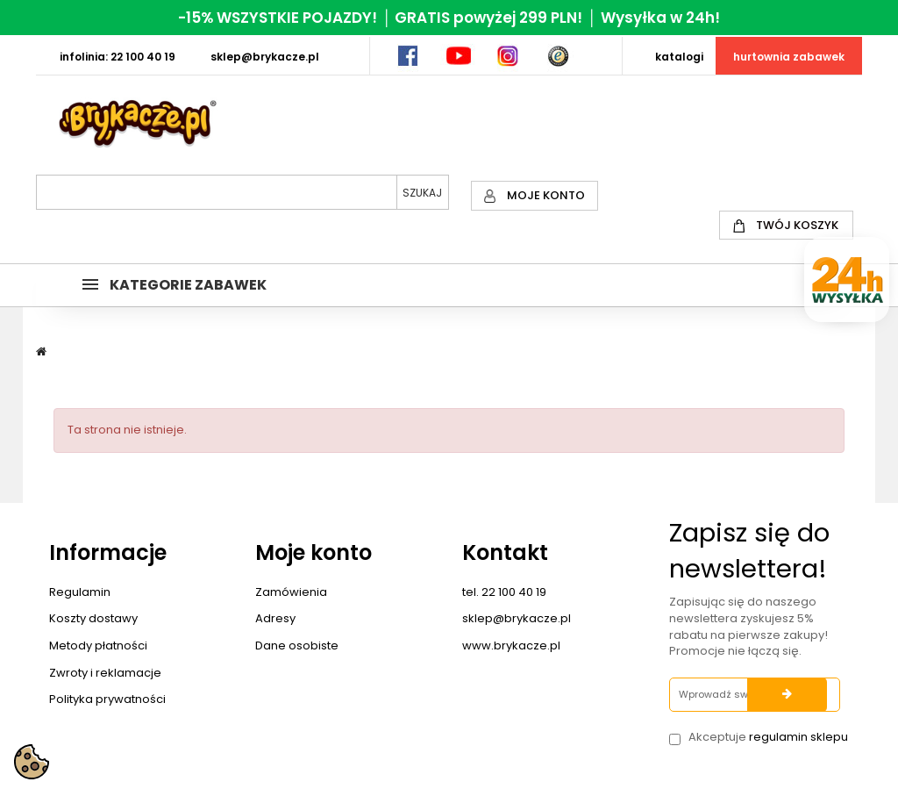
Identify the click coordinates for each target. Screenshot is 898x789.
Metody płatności (98, 645)
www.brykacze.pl (511, 645)
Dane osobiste (297, 645)
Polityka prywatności (107, 699)
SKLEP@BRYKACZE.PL (264, 56)
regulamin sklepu (798, 736)
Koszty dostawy (93, 618)
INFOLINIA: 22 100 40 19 (117, 56)
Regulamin (79, 592)
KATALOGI (679, 56)
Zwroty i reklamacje (105, 672)
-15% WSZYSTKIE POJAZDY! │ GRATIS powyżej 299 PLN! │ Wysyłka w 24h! (448, 17)
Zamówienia (291, 592)
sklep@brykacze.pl (516, 618)
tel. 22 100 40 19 (504, 592)
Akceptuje (768, 737)
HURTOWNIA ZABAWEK (789, 56)
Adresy (275, 618)
